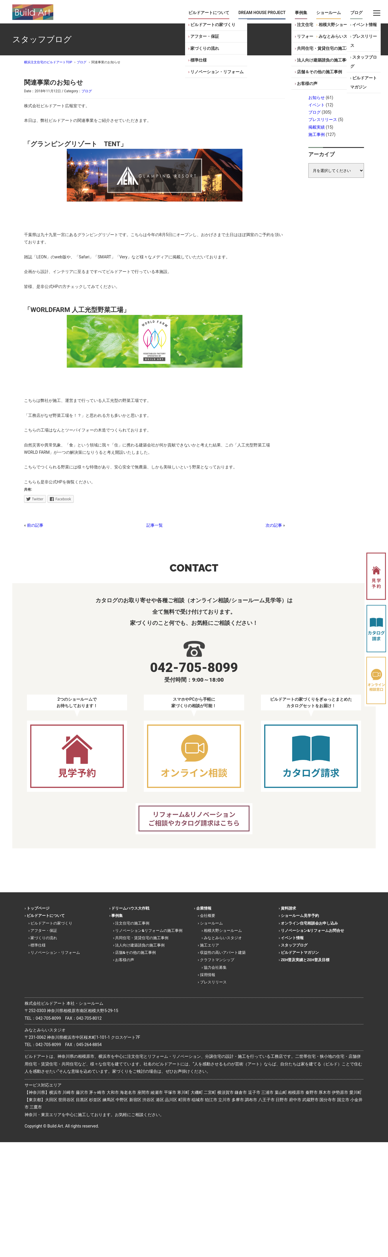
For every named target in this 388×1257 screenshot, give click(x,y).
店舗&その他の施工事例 (135, 952)
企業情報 (203, 908)
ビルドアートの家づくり (212, 24)
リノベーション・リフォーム (217, 71)
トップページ (38, 908)
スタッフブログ (363, 62)
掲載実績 (316, 127)
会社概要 (207, 915)
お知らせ (316, 97)
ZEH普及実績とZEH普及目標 (305, 960)
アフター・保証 (204, 36)
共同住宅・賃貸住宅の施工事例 (325, 48)
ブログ (356, 12)
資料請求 (288, 908)
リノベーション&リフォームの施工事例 (148, 930)
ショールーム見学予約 (300, 915)
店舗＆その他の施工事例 (319, 71)
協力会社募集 (215, 967)
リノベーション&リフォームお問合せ (312, 930)
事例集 (301, 12)
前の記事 (35, 525)
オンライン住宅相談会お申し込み (309, 923)
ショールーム (328, 12)
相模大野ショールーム (339, 24)
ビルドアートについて (208, 12)
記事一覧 (154, 525)
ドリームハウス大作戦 (130, 908)
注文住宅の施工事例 (132, 923)
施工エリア (209, 945)
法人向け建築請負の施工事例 (323, 60)
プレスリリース (363, 41)
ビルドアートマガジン (363, 82)
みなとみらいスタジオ (339, 36)
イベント (316, 105)
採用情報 (207, 975)
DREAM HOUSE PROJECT (262, 12)
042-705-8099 (48, 1018)
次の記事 (274, 525)
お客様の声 (307, 83)
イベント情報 (364, 24)
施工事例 (316, 134)
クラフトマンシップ (217, 960)
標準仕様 (198, 60)
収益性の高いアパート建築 (223, 952)
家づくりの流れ (204, 48)
